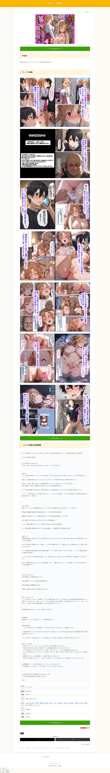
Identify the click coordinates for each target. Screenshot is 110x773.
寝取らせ (31, 705)
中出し (51, 703)
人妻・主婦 (28, 703)
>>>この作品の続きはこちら (55, 48)
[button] (72, 739)
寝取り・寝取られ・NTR (42, 703)
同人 (21, 733)
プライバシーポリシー (55, 763)
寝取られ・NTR (79, 703)
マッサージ (37, 705)
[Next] (5, 770)
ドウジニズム (46, 756)
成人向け (66, 703)
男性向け (60, 703)
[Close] (8, 771)
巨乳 (33, 703)
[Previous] (1, 770)
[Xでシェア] (37, 739)
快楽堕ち (72, 703)
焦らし (55, 703)
